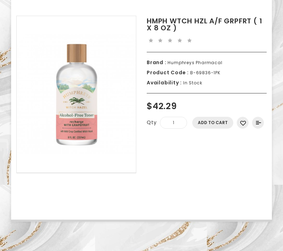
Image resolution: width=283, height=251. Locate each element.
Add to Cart (213, 123)
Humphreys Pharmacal (195, 63)
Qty (151, 122)
